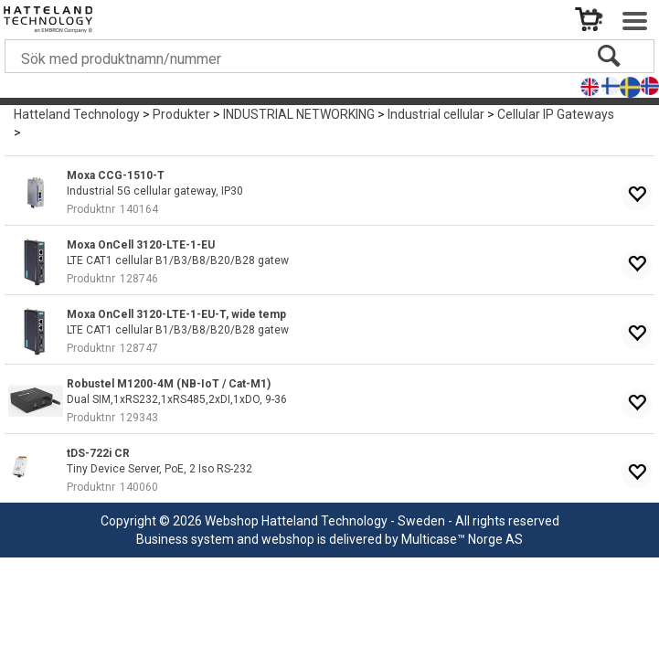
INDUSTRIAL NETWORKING (299, 114)
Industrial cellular (436, 114)
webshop (287, 539)
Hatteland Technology (77, 114)
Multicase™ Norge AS (462, 539)
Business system (185, 539)
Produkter (181, 114)
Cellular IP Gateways (555, 114)
